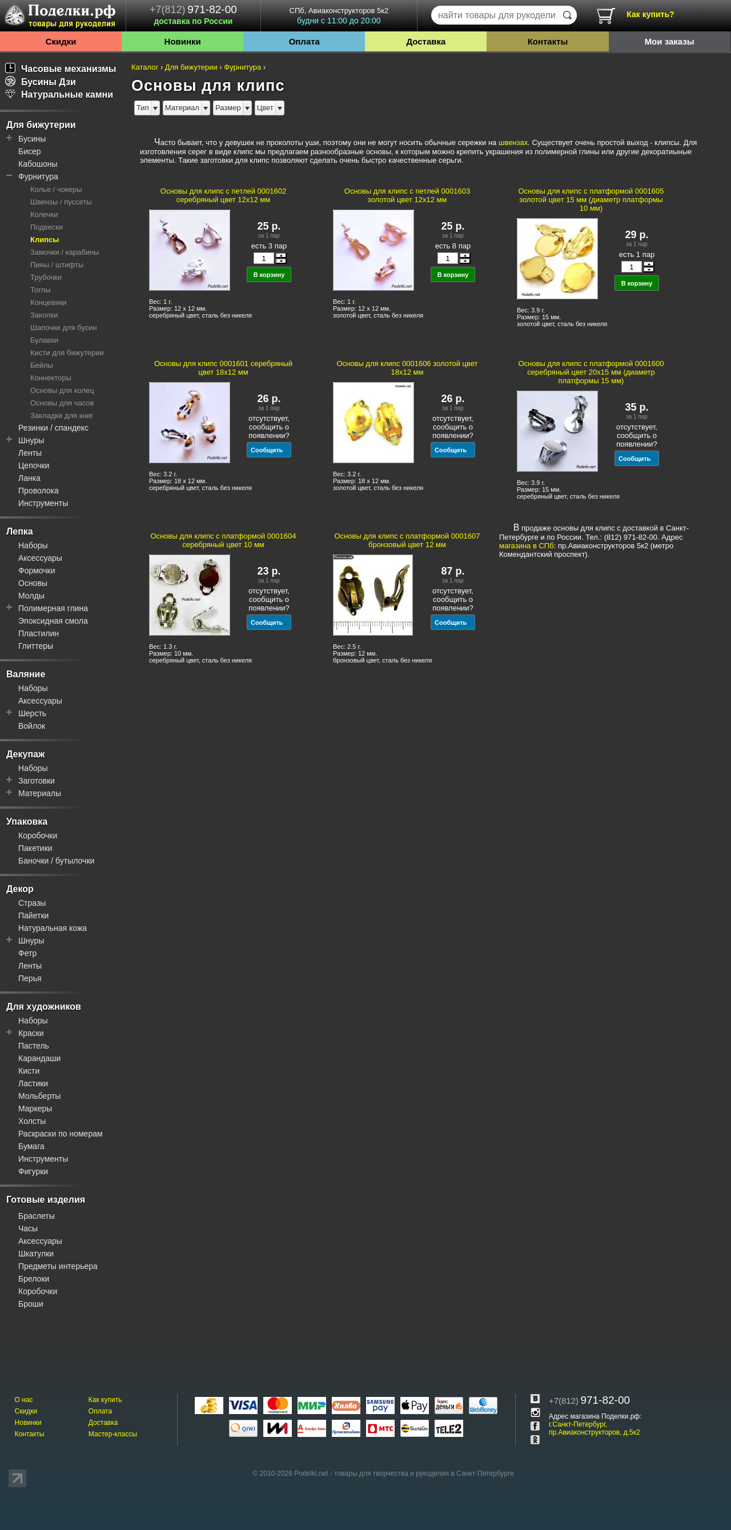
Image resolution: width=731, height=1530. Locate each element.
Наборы (33, 545)
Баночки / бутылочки (56, 860)
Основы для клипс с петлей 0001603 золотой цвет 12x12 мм (407, 195)
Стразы (32, 902)
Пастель (33, 1045)
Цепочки (33, 465)
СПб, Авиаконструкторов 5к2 (339, 15)
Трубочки (46, 277)
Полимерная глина (53, 608)
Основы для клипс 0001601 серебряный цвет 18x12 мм (223, 367)
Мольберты (39, 1096)
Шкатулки (36, 1253)
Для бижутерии (41, 125)
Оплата (304, 41)
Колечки (44, 214)
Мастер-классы (113, 1434)
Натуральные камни (59, 94)
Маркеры (35, 1108)
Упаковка (26, 821)
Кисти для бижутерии (67, 352)
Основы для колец (62, 390)
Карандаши (39, 1058)
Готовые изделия (45, 1199)
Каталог (144, 67)
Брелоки (33, 1278)
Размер (228, 107)
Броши (30, 1303)
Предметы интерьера (58, 1266)
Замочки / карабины (64, 252)
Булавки (44, 340)
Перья (30, 978)
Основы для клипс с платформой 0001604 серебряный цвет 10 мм (223, 540)
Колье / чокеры (56, 189)
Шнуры (31, 440)
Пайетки (33, 915)
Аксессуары (40, 558)
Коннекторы (50, 378)
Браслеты (36, 1215)
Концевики (48, 302)
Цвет (265, 107)
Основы (32, 583)
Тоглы (40, 290)
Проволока (38, 490)
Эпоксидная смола (53, 620)
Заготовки (36, 780)
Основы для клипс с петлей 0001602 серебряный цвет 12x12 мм (223, 195)
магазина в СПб (526, 545)
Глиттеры (35, 645)
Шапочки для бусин (63, 327)
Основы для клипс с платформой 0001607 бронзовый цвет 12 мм (407, 540)
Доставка (425, 41)
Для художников (43, 1006)
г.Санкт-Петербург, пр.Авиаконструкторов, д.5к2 (594, 1428)
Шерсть (32, 713)
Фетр (27, 953)
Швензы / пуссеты (61, 202)
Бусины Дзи (40, 82)
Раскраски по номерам (60, 1133)
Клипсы (44, 239)
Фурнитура (38, 176)
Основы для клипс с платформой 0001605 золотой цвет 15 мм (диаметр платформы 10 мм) (591, 199)
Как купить (105, 1400)
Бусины (32, 138)
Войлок (31, 725)
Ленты (30, 452)
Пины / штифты (56, 264)
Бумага (31, 1146)
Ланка (29, 478)
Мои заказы (669, 41)
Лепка (19, 531)
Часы (28, 1228)
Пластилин (38, 633)
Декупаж (25, 754)
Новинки (182, 41)
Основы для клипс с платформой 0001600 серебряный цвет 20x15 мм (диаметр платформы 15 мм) (591, 372)
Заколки (44, 315)
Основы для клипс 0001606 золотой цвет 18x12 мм (406, 367)
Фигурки (33, 1171)
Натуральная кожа (52, 928)
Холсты (32, 1121)
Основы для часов (62, 403)
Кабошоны (38, 163)
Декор (20, 889)
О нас (24, 1400)
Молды (31, 595)
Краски (31, 1033)
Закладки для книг (62, 415)
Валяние (25, 674)
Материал (182, 107)
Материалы (39, 793)
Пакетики (35, 848)
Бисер (29, 151)
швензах (513, 142)
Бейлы (41, 365)
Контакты (548, 41)
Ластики (33, 1083)
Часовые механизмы (61, 69)
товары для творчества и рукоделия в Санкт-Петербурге (423, 1473)
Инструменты (43, 503)
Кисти (28, 1070)
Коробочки (37, 835)
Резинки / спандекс (53, 427)
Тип (142, 107)
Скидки (61, 41)
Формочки (36, 570)
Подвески (46, 227)
